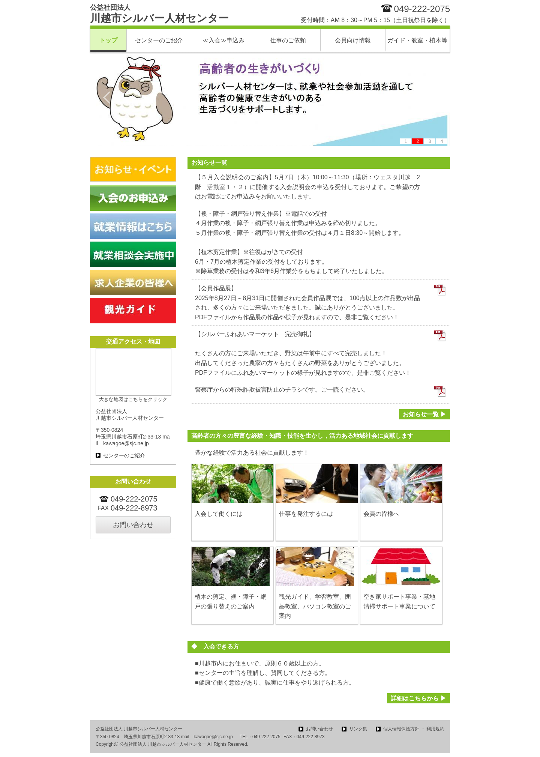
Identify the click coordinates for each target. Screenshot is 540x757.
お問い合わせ (133, 525)
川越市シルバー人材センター (159, 14)
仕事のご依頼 (288, 40)
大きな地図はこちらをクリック (133, 399)
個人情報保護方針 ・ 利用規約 (413, 728)
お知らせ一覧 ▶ (424, 414)
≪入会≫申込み (223, 40)
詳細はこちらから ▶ (418, 698)
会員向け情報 (353, 40)
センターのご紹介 (159, 40)
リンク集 (358, 728)
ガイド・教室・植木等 (417, 40)
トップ (108, 40)
